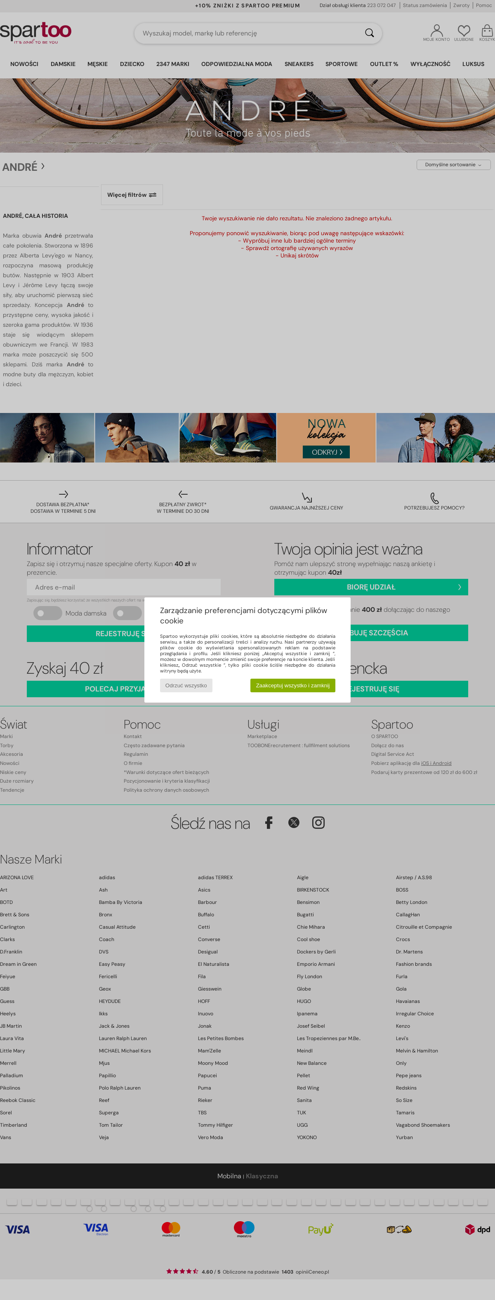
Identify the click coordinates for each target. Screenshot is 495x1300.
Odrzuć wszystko (186, 685)
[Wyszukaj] (369, 33)
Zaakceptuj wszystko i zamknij (293, 685)
